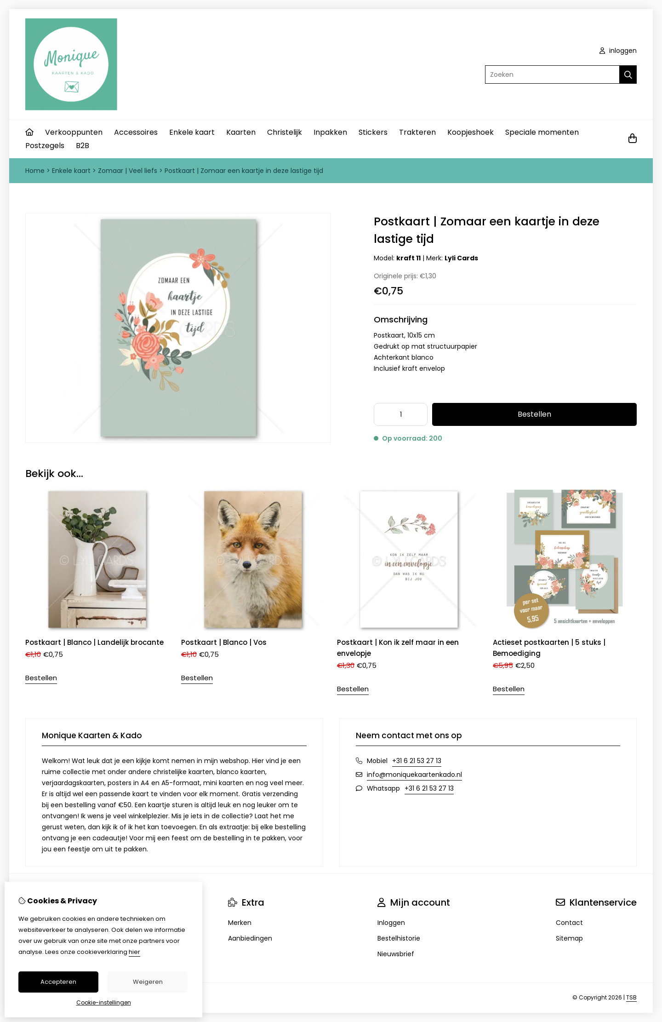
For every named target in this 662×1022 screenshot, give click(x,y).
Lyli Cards (461, 258)
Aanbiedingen (250, 938)
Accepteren (58, 981)
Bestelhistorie (398, 938)
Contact (569, 922)
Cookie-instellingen (103, 1002)
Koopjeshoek (470, 132)
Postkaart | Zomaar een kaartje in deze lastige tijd (244, 170)
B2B (82, 145)
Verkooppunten (74, 132)
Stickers (373, 132)
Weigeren (148, 981)
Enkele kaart (192, 132)
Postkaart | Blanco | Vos (224, 642)
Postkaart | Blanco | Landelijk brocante (94, 642)
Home (35, 170)
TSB (631, 997)
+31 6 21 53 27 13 (416, 760)
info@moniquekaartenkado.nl (414, 774)
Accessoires (136, 132)
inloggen (618, 50)
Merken (239, 922)
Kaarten (241, 132)
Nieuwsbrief (395, 954)
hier (134, 951)
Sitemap (569, 938)
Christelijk (284, 132)
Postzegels (44, 145)
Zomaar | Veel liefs (128, 170)
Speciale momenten (542, 132)
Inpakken (330, 132)
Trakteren (417, 132)
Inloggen (391, 922)
